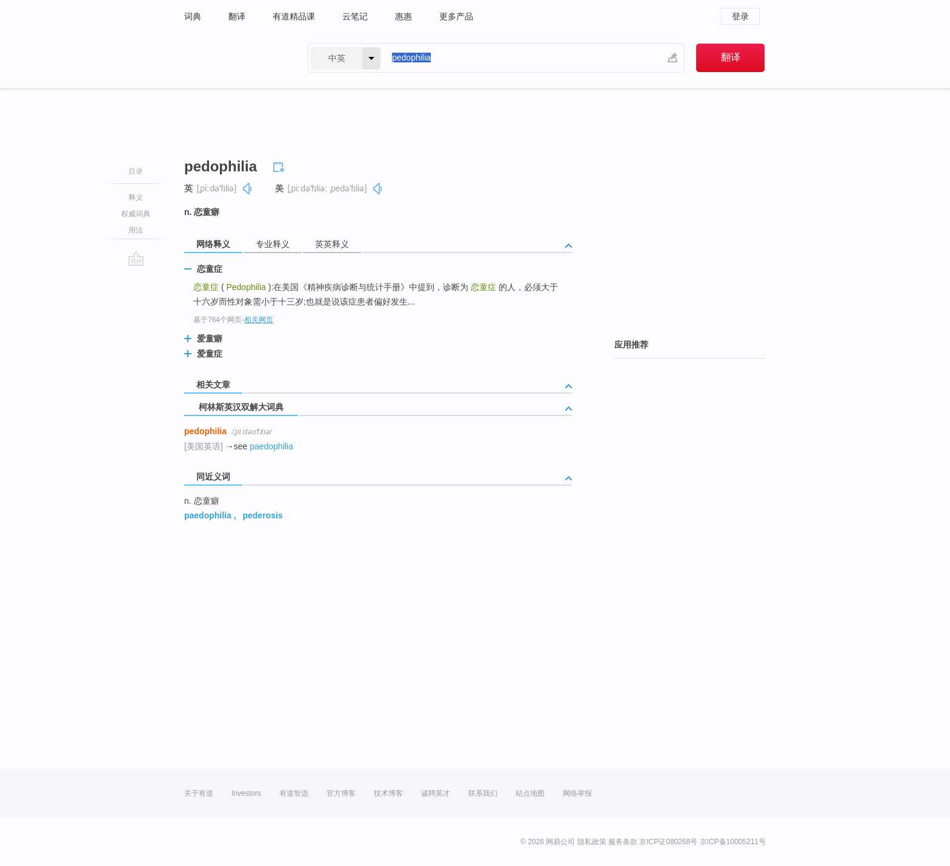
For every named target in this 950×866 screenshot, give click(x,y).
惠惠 (403, 16)
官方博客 (341, 793)
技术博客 (388, 793)
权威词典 (135, 214)
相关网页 (258, 320)
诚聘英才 (435, 793)
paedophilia (271, 446)
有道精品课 (294, 16)
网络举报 (577, 793)
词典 (192, 16)
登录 (740, 16)
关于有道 (198, 793)
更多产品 (456, 16)
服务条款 (622, 842)
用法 (135, 230)
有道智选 (293, 793)
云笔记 (355, 16)
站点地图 (530, 793)
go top (136, 258)
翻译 (236, 16)
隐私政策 (591, 842)
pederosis (262, 515)
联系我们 (482, 793)
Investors (246, 793)
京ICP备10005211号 (733, 842)
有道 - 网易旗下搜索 (234, 58)
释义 (135, 197)
